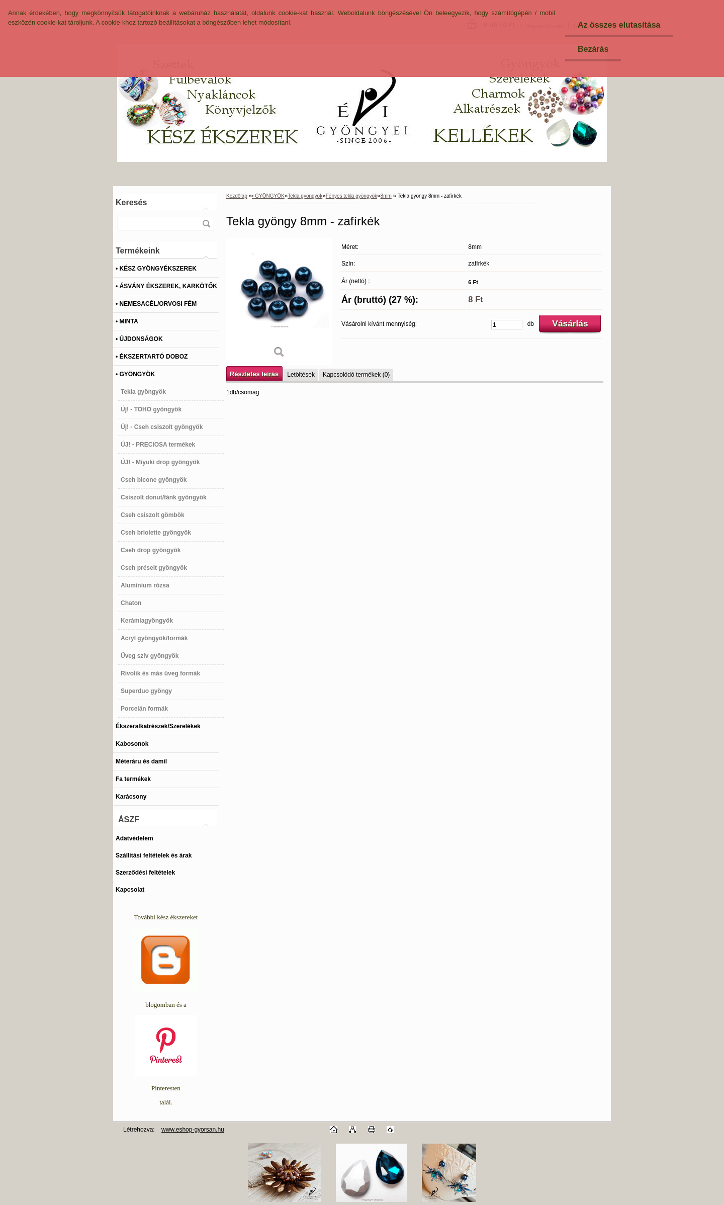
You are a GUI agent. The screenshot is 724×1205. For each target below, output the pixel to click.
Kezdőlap (236, 196)
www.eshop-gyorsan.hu (192, 1129)
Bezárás (593, 49)
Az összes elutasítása (619, 25)
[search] (206, 223)
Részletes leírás (254, 374)
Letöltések (301, 374)
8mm (386, 196)
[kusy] (506, 324)
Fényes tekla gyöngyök (351, 196)
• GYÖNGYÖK (268, 196)
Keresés (131, 202)
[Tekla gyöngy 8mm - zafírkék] (279, 301)
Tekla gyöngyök (305, 196)
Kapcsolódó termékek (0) (356, 374)
